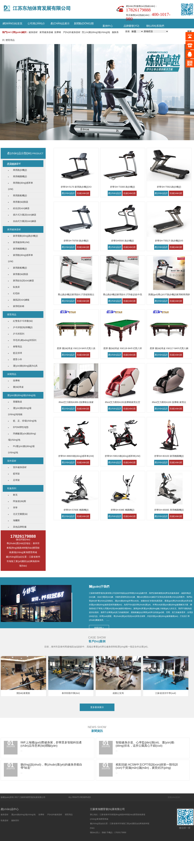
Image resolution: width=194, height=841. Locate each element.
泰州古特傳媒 (188, 797)
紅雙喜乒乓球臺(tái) (23, 321)
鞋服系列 (11, 488)
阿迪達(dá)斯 (19, 501)
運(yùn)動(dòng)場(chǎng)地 (96, 32)
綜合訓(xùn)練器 (21, 208)
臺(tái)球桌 (18, 387)
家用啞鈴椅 (18, 306)
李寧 (15, 507)
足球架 (16, 480)
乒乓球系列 (18, 333)
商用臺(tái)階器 (20, 202)
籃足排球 (17, 353)
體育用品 (10, 40)
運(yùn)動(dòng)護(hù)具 (25, 366)
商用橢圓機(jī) (20, 176)
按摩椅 (57, 32)
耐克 (15, 494)
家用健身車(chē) (21, 242)
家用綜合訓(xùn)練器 (23, 280)
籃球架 (16, 473)
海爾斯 (16, 520)
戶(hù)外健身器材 (72, 32)
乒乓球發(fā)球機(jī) (22, 327)
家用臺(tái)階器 (20, 274)
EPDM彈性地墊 (20, 427)
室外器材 (11, 461)
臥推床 (16, 287)
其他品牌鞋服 (20, 527)
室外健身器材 (20, 467)
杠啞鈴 (16, 293)
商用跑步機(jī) (20, 170)
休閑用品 (11, 374)
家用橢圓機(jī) (20, 248)
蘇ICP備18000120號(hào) (57, 797)
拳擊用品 (17, 346)
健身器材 (33, 32)
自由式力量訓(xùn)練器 (24, 221)
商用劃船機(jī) (20, 195)
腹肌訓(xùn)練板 (21, 299)
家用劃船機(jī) (20, 267)
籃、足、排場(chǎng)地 (24, 420)
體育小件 (17, 359)
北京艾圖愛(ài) (20, 514)
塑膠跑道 (17, 401)
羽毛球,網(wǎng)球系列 (24, 340)
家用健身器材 (14, 229)
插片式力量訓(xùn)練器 (24, 214)
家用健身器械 (46, 32)
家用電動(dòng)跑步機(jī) (25, 236)
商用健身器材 (14, 163)
